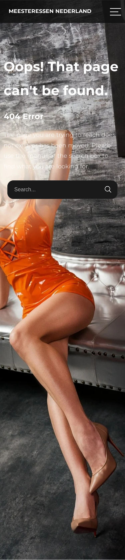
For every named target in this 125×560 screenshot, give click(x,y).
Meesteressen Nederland (50, 11)
